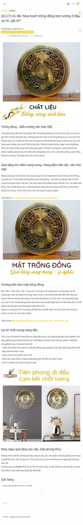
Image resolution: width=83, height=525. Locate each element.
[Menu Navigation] (4, 4)
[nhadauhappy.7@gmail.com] (14, 29)
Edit (32, 520)
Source (28, 520)
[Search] (73, 4)
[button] (68, 4)
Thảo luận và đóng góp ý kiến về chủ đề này (19, 32)
